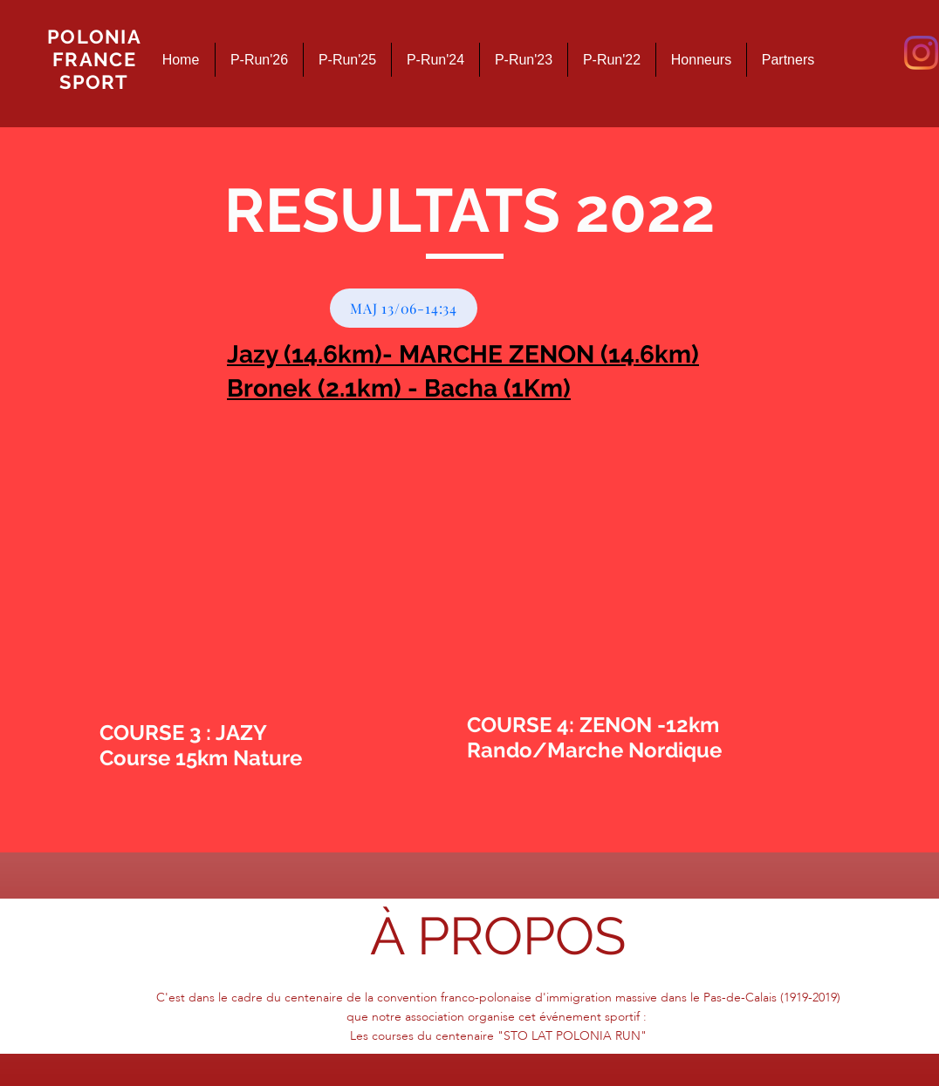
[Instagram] (921, 53)
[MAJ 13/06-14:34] (403, 308)
